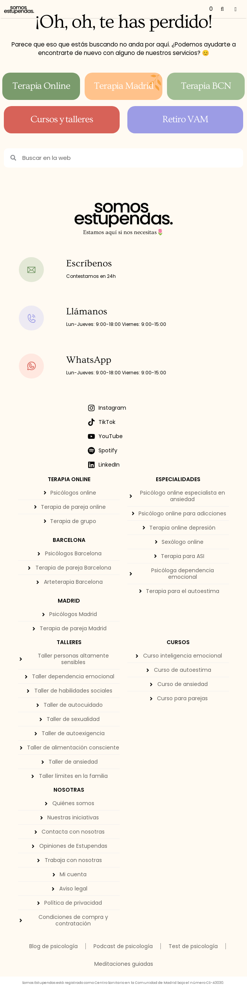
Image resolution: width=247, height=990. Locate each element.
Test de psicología (193, 946)
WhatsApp (88, 359)
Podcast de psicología (123, 946)
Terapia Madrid (124, 85)
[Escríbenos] (40, 269)
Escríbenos (89, 263)
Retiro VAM (185, 119)
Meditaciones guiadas (123, 964)
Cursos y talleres (61, 119)
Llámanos (86, 311)
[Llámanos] (40, 318)
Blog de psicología (53, 946)
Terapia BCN (206, 85)
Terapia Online (41, 85)
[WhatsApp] (40, 366)
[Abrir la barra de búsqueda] (222, 9)
